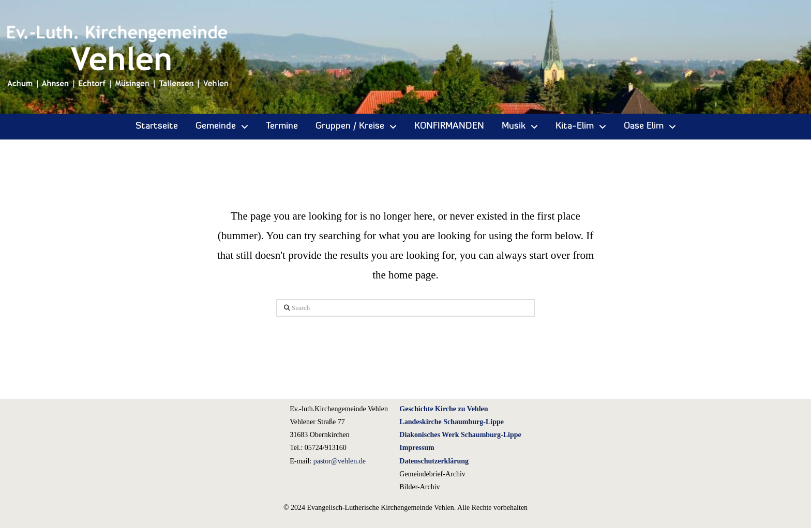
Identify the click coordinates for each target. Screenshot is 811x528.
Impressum (416, 448)
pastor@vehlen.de (339, 461)
